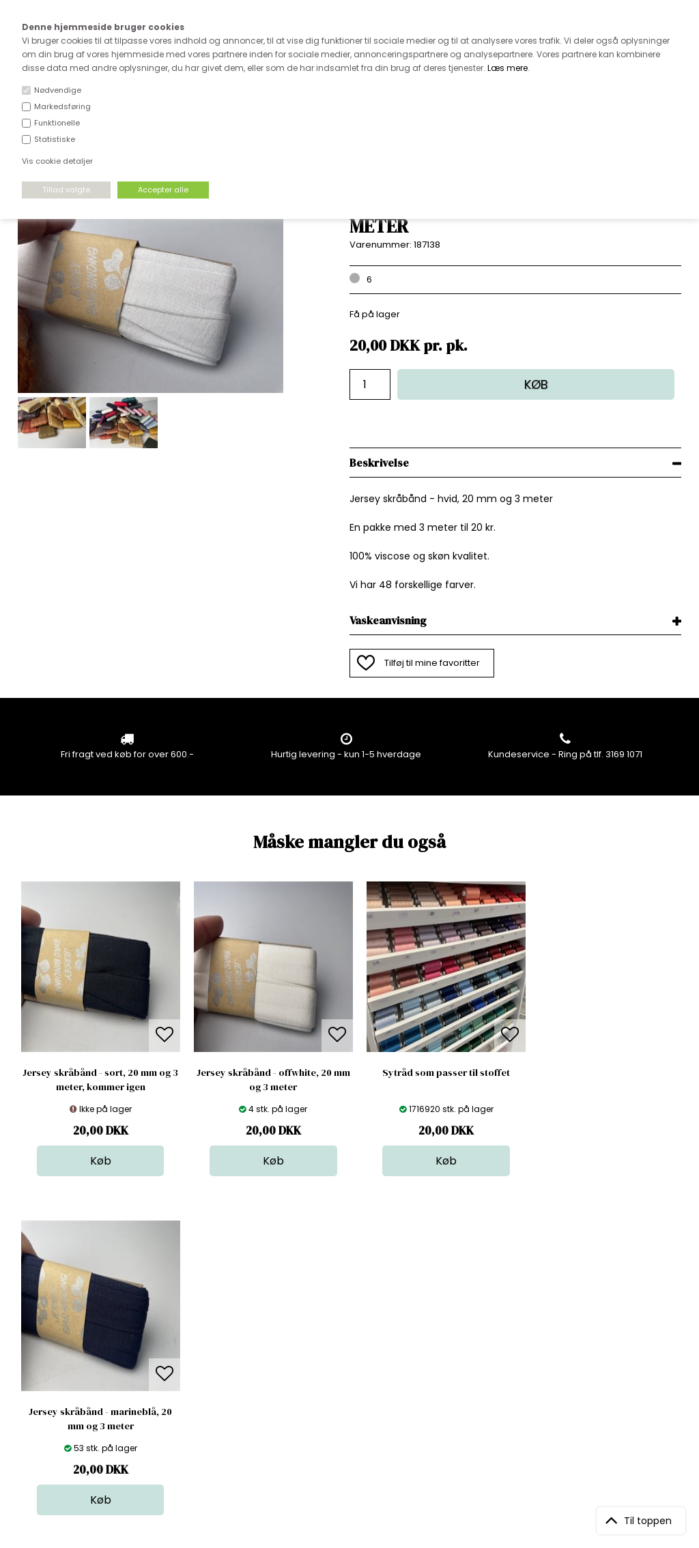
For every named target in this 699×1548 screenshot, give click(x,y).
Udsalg (351, 1377)
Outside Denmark (216, 1363)
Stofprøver (359, 1390)
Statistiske (54, 139)
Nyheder (355, 1363)
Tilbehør (354, 1349)
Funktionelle (57, 122)
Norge (191, 1349)
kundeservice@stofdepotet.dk (85, 1377)
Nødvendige (57, 90)
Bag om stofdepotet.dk (228, 1322)
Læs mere (507, 68)
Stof (344, 1308)
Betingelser (202, 1377)
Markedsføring (62, 106)
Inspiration (359, 1404)
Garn (347, 1336)
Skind (348, 1322)
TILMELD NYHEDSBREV (584, 1340)
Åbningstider (205, 1308)
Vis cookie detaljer (57, 161)
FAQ (186, 1336)
